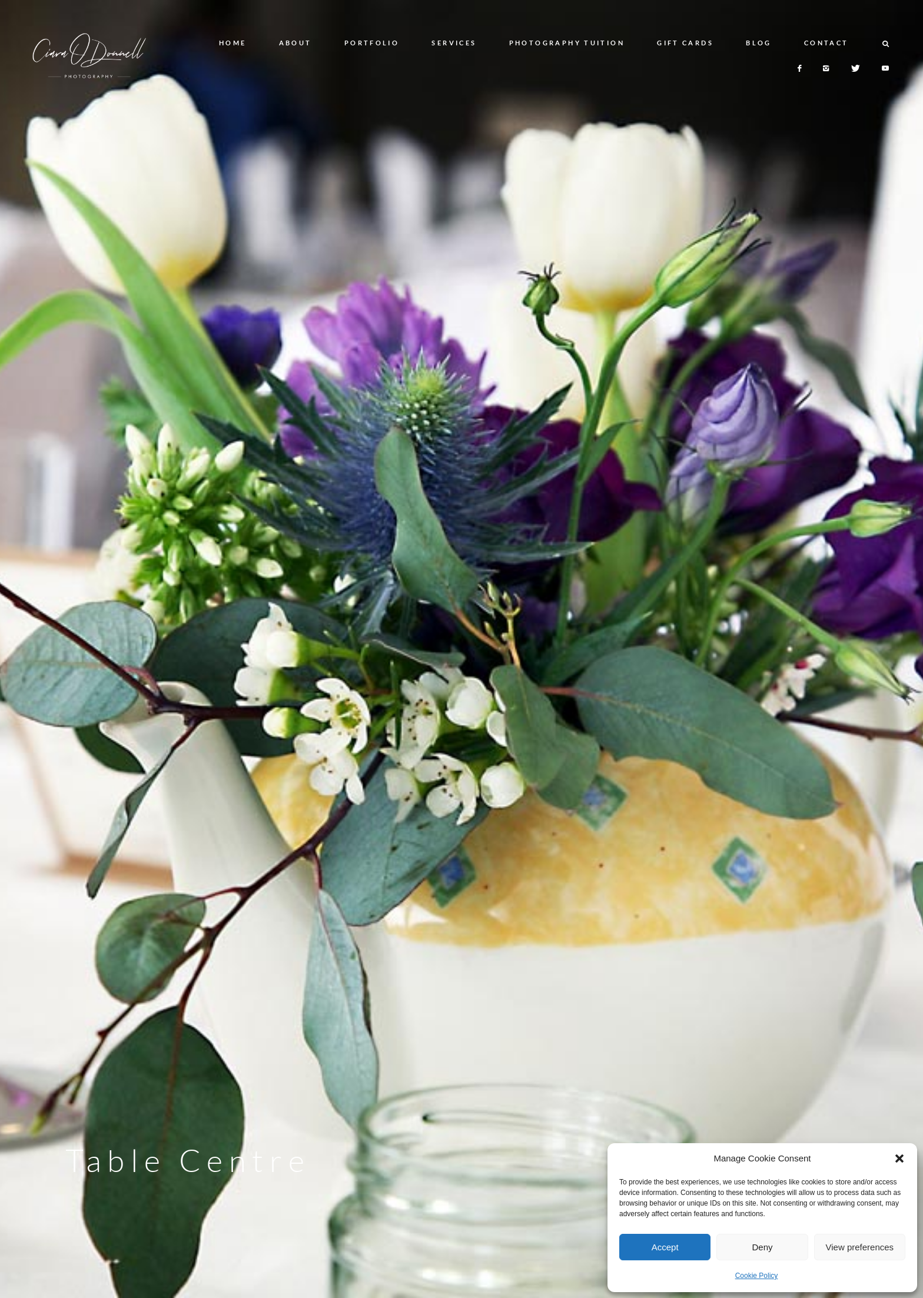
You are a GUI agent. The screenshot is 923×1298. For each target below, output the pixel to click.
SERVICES (453, 43)
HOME (233, 43)
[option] (461, 649)
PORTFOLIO (371, 43)
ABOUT (295, 43)
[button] (899, 1158)
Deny (762, 1247)
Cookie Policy (756, 1276)
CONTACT (826, 43)
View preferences (860, 1247)
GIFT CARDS (685, 43)
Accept (665, 1247)
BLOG (759, 43)
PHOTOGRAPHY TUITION (567, 43)
